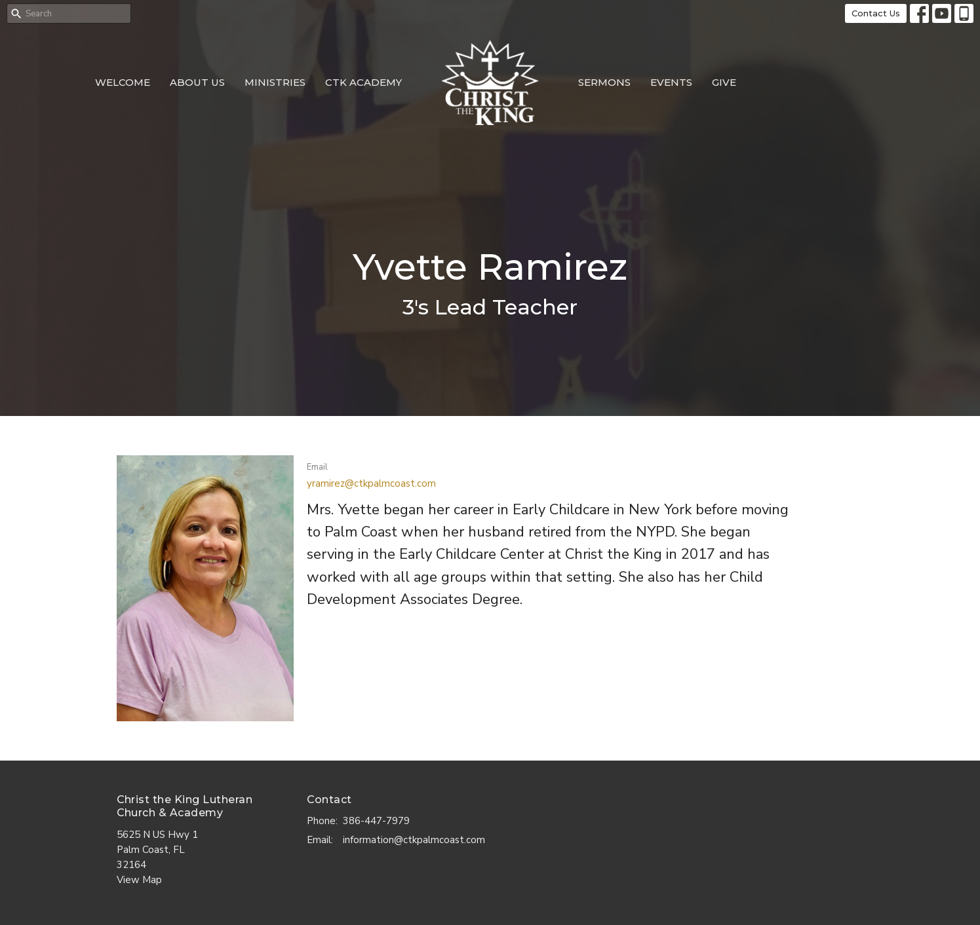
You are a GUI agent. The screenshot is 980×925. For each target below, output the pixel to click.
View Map (139, 879)
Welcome (122, 82)
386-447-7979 (376, 820)
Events (671, 82)
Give (724, 82)
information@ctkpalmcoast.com (414, 839)
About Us (197, 82)
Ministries (275, 82)
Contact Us (876, 13)
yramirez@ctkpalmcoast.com (371, 483)
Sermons (604, 82)
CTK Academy (363, 82)
